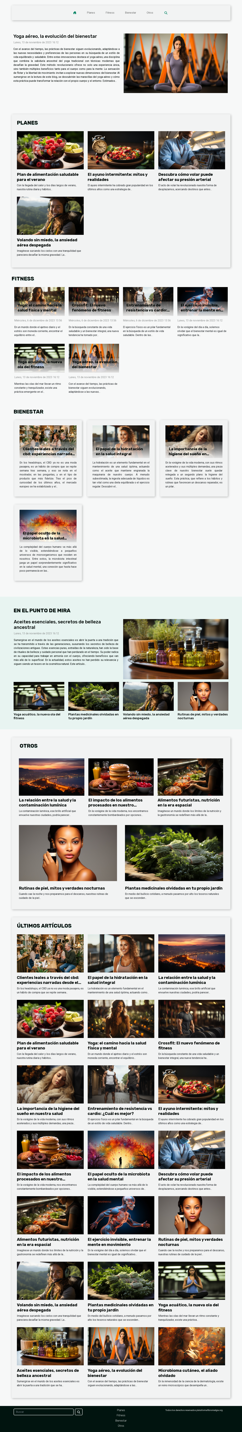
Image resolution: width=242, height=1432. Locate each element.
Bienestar (130, 12)
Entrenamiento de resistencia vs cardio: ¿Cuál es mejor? (146, 310)
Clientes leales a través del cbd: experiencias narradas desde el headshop (48, 454)
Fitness (110, 12)
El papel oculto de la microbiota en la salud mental (43, 538)
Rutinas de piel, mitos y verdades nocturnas (62, 888)
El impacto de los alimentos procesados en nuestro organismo (115, 805)
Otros (150, 12)
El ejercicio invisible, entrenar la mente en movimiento (201, 310)
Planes (91, 12)
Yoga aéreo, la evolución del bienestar (55, 36)
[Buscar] (44, 1412)
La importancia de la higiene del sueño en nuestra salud (188, 454)
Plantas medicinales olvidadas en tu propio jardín (173, 888)
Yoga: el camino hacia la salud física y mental (40, 307)
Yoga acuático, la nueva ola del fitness (40, 364)
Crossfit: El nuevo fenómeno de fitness (91, 307)
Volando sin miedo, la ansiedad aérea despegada (146, 716)
